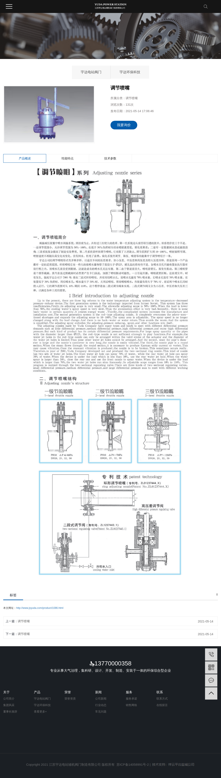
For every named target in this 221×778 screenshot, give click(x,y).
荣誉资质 (70, 698)
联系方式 (162, 698)
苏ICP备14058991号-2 (133, 764)
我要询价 (124, 125)
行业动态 (100, 705)
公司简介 (8, 698)
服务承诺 (131, 698)
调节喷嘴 (24, 621)
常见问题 (100, 711)
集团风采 (8, 705)
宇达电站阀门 (91, 72)
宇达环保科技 (130, 72)
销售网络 (131, 705)
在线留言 (162, 705)
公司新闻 (100, 698)
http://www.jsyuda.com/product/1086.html (39, 607)
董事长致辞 (10, 711)
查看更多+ (40, 711)
